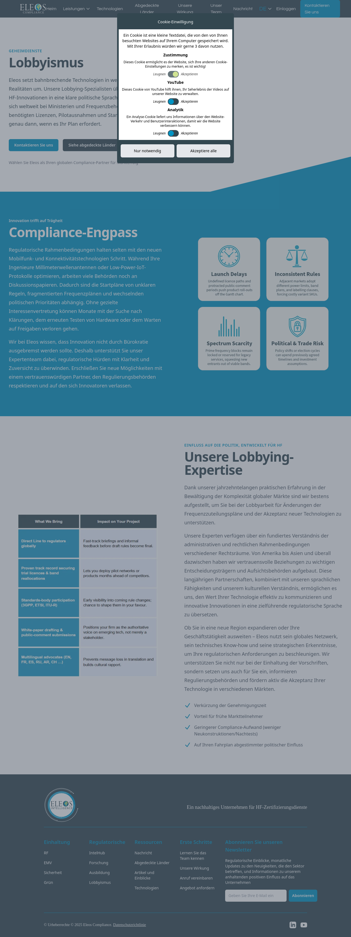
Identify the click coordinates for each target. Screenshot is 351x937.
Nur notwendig (147, 150)
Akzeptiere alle (203, 150)
